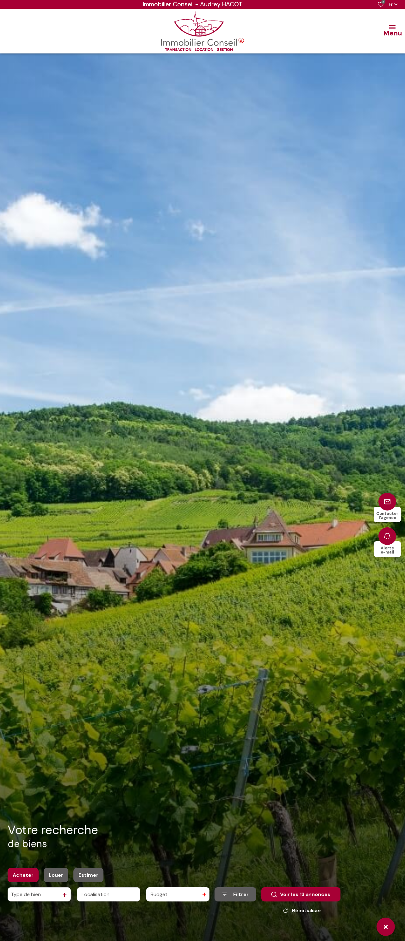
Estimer (88, 875)
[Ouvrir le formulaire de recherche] (235, 894)
